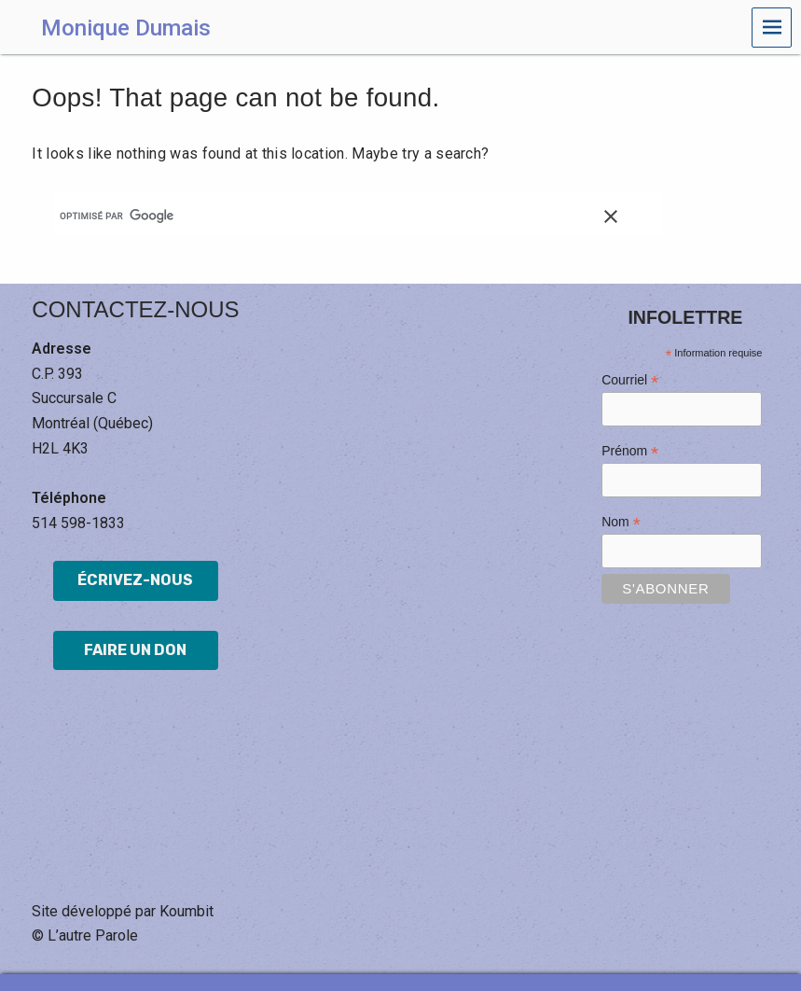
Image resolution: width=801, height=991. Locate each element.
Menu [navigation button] (772, 27)
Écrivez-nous (135, 580)
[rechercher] (341, 215)
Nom (621, 522)
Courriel (629, 380)
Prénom (629, 451)
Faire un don (135, 650)
